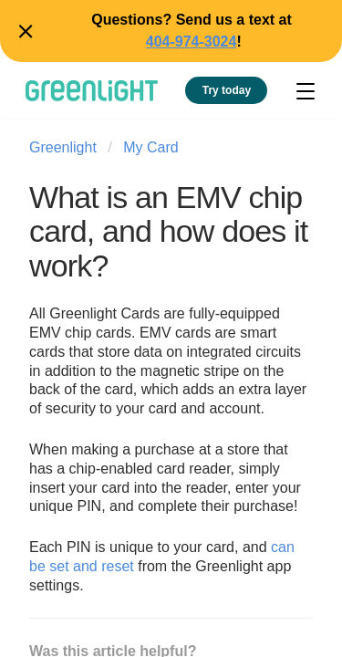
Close (23, 31)
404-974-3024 (191, 41)
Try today (226, 90)
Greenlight (63, 147)
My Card (150, 147)
